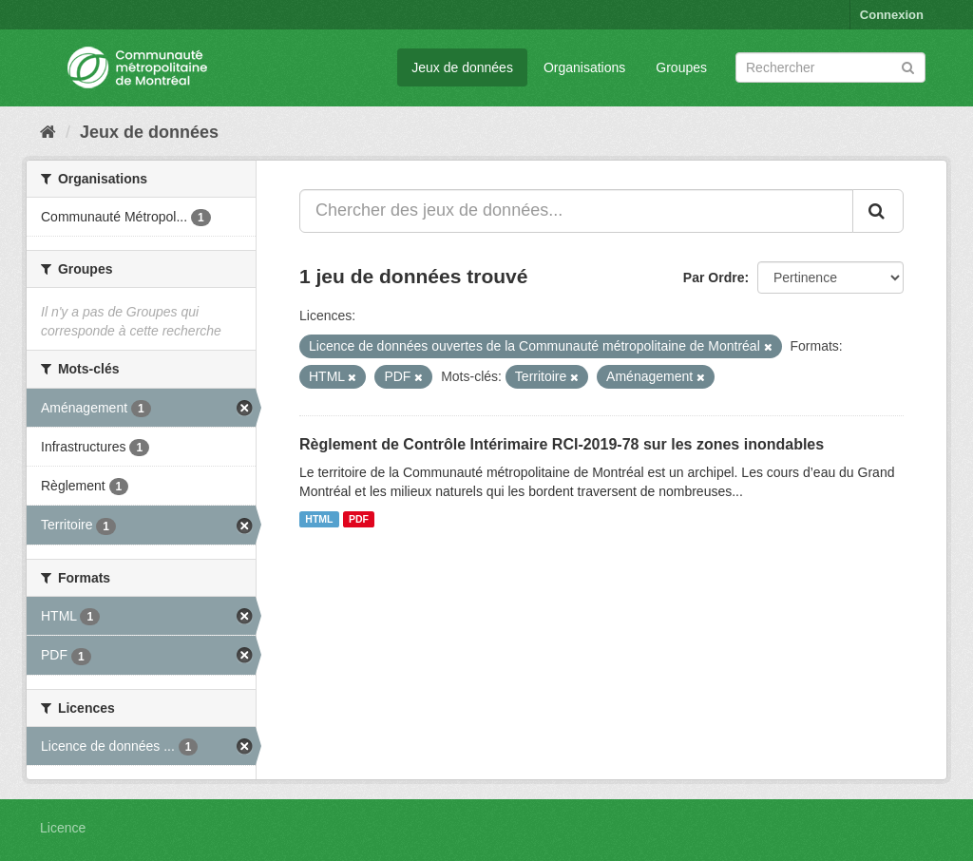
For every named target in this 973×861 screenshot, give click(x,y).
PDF (359, 519)
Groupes (681, 67)
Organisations (584, 67)
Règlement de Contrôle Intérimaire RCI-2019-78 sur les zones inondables (561, 444)
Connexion (892, 15)
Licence (63, 827)
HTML (319, 519)
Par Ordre (714, 277)
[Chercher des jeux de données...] (576, 211)
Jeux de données (462, 67)
